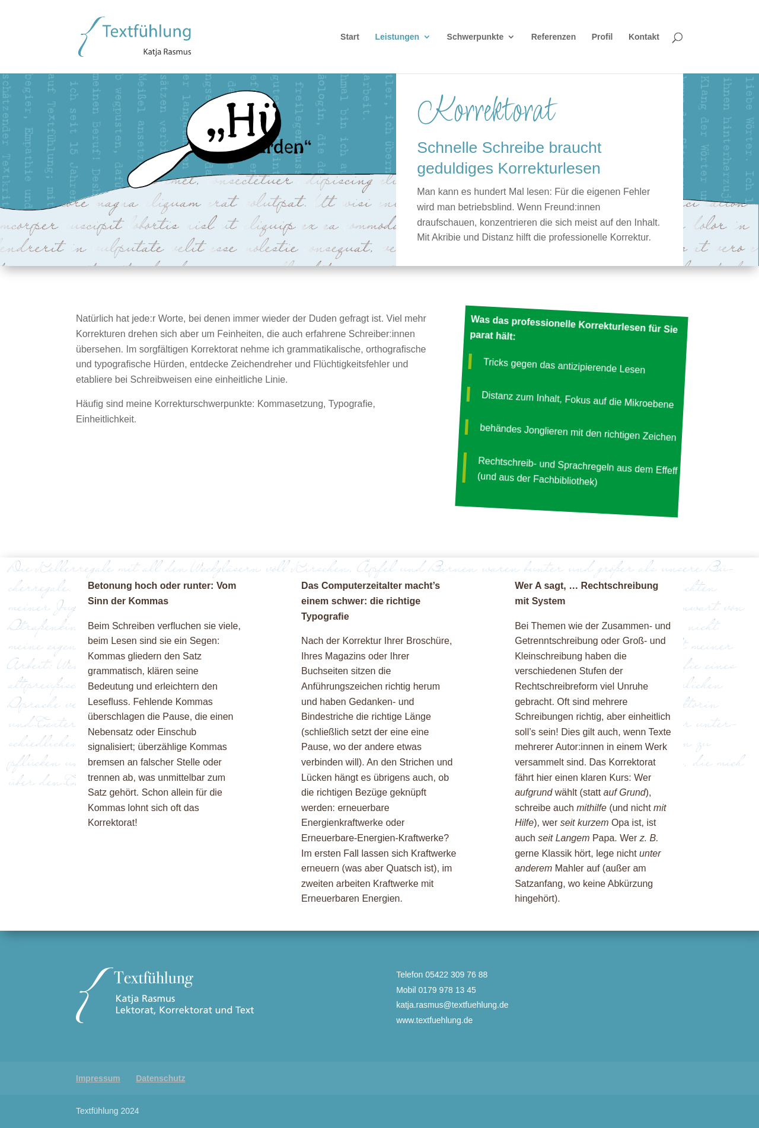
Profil (602, 37)
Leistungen (397, 37)
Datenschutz (160, 1078)
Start (349, 37)
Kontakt (644, 37)
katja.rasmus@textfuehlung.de (452, 1005)
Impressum (98, 1078)
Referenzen (553, 37)
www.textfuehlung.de (434, 1020)
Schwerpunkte (475, 37)
